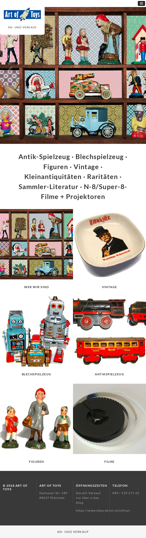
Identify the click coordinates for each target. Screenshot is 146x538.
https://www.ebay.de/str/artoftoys (103, 510)
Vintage (109, 287)
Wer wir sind (36, 287)
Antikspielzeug (109, 374)
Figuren (36, 461)
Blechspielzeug (36, 374)
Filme (109, 461)
